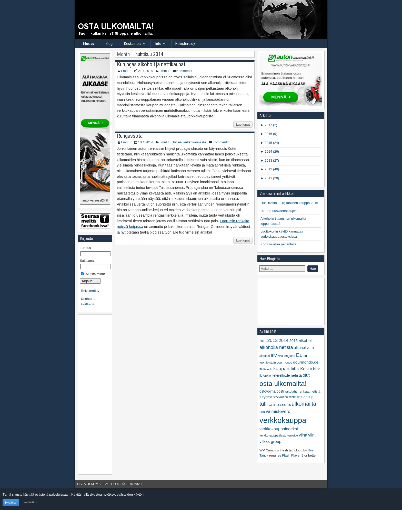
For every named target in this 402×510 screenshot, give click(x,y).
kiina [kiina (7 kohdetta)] (316, 369)
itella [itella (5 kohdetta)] (262, 369)
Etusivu (88, 43)
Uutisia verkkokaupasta (189, 142)
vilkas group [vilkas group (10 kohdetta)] (270, 441)
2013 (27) (271, 160)
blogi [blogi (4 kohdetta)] (281, 355)
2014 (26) (271, 151)
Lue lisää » (30, 502)
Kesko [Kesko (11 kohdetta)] (306, 368)
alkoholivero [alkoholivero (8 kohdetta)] (304, 348)
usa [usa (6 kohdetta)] (262, 412)
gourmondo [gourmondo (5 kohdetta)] (284, 362)
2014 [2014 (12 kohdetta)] (283, 340)
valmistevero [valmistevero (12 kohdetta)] (278, 411)
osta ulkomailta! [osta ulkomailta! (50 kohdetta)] (283, 383)
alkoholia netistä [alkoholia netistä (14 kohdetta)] (276, 347)
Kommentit (184, 71)
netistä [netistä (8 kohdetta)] (296, 375)
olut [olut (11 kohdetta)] (306, 375)
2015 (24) (271, 143)
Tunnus (85, 248)
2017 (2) (270, 125)
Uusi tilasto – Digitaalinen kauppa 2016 (289, 203)
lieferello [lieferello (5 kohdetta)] (265, 375)
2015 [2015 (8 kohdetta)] (293, 341)
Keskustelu (132, 43)
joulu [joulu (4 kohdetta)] (270, 369)
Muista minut (93, 274)
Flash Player (291, 455)
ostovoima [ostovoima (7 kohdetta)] (267, 391)
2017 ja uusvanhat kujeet (279, 211)
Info (158, 43)
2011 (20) (271, 178)
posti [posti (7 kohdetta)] (280, 391)
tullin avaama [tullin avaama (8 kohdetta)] (280, 404)
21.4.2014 (145, 71)
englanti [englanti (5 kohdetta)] (289, 356)
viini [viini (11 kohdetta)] (312, 435)
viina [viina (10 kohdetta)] (303, 435)
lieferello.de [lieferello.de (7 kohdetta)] (281, 375)
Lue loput (243, 124)
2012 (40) (271, 169)
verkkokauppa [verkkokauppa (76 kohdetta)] (282, 420)
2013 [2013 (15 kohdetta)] (272, 340)
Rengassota (130, 136)
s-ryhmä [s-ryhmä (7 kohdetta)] (265, 397)
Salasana (87, 261)
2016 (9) (270, 134)
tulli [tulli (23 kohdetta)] (263, 404)
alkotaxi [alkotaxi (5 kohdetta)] (264, 356)
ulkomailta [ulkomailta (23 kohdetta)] (304, 404)
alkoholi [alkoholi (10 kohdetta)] (306, 340)
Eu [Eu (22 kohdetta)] (299, 355)
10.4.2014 (145, 142)
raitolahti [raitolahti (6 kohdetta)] (291, 391)
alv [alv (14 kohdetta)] (274, 355)
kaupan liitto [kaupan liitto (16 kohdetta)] (286, 368)
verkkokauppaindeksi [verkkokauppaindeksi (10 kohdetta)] (278, 429)
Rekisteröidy (185, 43)
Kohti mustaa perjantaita (278, 244)
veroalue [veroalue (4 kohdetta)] (292, 435)
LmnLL (126, 71)
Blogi (109, 43)
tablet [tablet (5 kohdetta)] (292, 397)
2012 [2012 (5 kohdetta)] (262, 341)
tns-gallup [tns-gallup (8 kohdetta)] (305, 397)
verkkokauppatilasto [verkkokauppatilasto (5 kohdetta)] (272, 435)
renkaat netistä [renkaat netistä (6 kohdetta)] (309, 391)
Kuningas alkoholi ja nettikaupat (151, 64)
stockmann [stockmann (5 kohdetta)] (280, 397)
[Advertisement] (95, 394)
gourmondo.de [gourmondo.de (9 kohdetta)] (305, 362)
